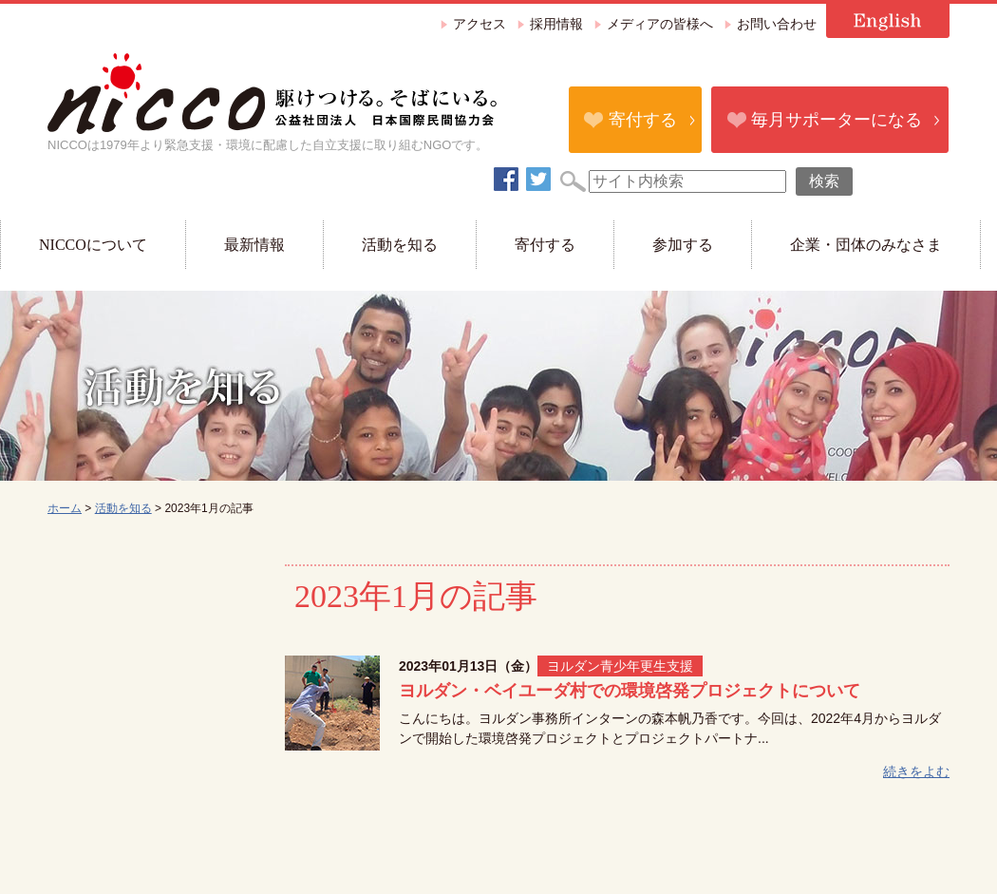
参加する (682, 245)
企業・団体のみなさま (866, 245)
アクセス (479, 24)
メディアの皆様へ (660, 24)
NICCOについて (93, 245)
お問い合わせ (777, 24)
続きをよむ (916, 771)
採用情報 (556, 24)
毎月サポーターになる (836, 119)
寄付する (643, 119)
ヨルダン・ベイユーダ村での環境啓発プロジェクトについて (629, 690)
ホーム (64, 508)
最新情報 (254, 245)
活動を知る (400, 245)
